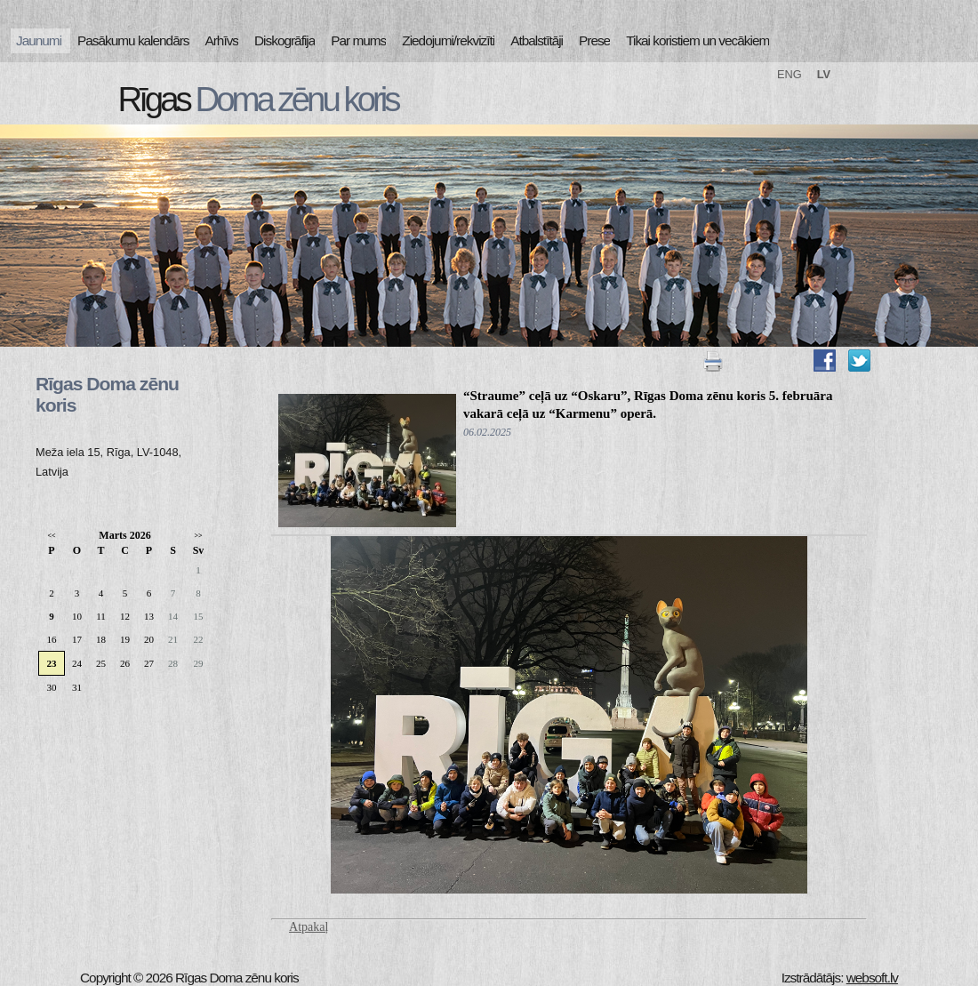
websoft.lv (872, 977)
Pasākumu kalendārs (132, 40)
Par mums (358, 40)
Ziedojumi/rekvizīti (448, 40)
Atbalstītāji (536, 40)
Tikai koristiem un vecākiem (697, 40)
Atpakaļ (308, 927)
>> (198, 536)
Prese (594, 40)
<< (51, 536)
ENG (789, 74)
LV (823, 74)
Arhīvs (222, 40)
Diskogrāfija (284, 40)
